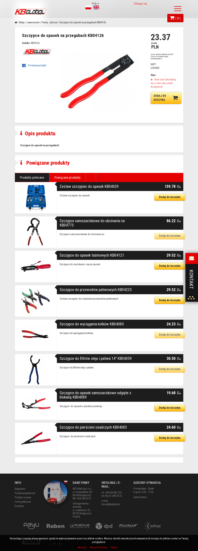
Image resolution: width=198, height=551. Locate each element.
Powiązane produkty (67, 177)
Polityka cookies (23, 497)
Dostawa (19, 506)
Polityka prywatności (25, 493)
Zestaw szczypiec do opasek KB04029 (89, 186)
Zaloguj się (140, 3)
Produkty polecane (32, 177)
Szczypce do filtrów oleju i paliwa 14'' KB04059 (96, 358)
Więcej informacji (99, 547)
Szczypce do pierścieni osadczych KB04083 (93, 427)
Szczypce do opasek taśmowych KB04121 (92, 255)
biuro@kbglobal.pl (111, 504)
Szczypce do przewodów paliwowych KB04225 (96, 289)
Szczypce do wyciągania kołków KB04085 (92, 324)
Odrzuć (114, 547)
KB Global (31, 12)
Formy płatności (23, 501)
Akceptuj (82, 547)
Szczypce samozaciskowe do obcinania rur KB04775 (92, 223)
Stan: (153, 75)
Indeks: (26, 43)
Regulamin (20, 488)
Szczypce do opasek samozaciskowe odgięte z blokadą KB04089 (95, 395)
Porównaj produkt (34, 65)
